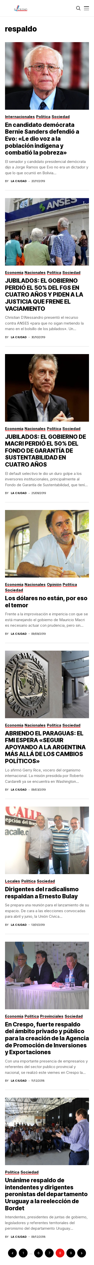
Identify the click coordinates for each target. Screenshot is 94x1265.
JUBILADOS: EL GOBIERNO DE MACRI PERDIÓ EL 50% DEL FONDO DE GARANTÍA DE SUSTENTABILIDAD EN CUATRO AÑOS (45, 450)
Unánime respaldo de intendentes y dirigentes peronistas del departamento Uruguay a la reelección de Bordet (46, 1194)
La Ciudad (19, 181)
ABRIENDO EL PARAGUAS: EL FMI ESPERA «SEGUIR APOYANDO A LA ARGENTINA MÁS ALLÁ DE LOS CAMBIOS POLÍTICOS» (45, 747)
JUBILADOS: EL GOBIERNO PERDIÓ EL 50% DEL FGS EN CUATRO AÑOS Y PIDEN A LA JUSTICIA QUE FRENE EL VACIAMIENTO (44, 294)
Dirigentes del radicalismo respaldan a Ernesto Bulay (42, 893)
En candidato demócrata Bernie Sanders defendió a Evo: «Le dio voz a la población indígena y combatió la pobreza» (42, 138)
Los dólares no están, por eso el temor (46, 602)
